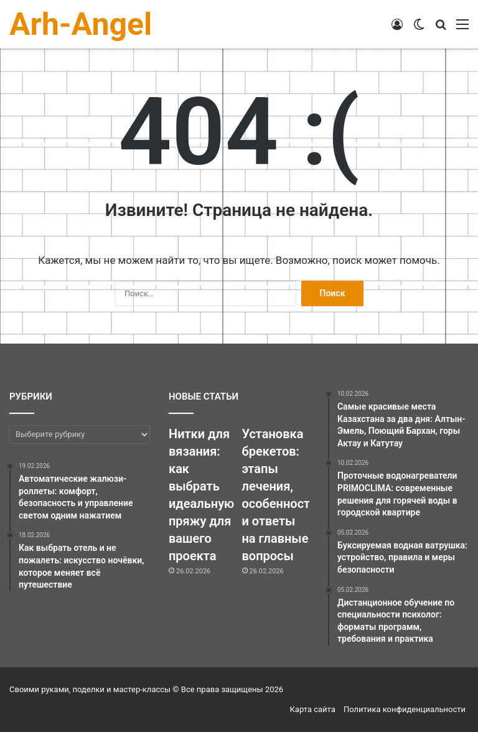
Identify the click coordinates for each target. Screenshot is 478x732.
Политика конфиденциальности (405, 709)
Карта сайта (312, 709)
